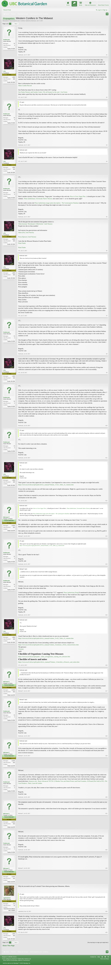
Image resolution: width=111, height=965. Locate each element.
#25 (106, 940)
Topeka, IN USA (11, 48)
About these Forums (103, 5)
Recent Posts (7, 10)
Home (102, 958)
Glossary (21, 649)
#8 (106, 354)
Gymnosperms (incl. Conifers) (17, 20)
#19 (106, 766)
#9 (106, 381)
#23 (106, 882)
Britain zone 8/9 (11, 531)
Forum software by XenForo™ (16, 960)
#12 (106, 501)
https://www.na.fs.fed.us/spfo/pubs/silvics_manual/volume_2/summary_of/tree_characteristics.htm (48, 645)
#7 (106, 315)
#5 (106, 217)
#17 (106, 695)
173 (14, 905)
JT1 (4, 71)
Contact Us (93, 958)
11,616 (13, 525)
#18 (106, 736)
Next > (16, 23)
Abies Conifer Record (25, 85)
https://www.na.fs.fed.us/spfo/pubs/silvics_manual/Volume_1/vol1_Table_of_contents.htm (46, 485)
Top (105, 958)
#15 (106, 615)
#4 (106, 172)
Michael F (6, 517)
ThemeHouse (26, 961)
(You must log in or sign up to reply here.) (97, 944)
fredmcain (33, 20)
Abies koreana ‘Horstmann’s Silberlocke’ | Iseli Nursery (35, 224)
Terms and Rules (104, 960)
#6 (106, 250)
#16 (106, 665)
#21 (106, 827)
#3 (106, 145)
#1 (106, 54)
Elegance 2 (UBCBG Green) (9, 958)
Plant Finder (22, 243)
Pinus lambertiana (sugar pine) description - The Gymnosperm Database (57, 203)
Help (98, 958)
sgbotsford (6, 899)
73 (14, 43)
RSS (108, 958)
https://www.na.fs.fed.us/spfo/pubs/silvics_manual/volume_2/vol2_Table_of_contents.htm (45, 639)
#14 (106, 564)
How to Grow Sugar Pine (77, 196)
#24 (106, 912)
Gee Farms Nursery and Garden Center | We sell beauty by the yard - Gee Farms (42, 92)
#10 (106, 426)
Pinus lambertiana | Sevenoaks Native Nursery (38, 199)
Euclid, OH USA (11, 82)
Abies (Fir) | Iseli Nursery (26, 233)
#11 (106, 458)
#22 (106, 853)
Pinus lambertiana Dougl (71, 593)
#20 (106, 797)
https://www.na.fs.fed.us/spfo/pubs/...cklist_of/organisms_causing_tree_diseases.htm (44, 657)
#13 (106, 536)
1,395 (13, 77)
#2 (106, 97)
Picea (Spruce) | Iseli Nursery (27, 237)
